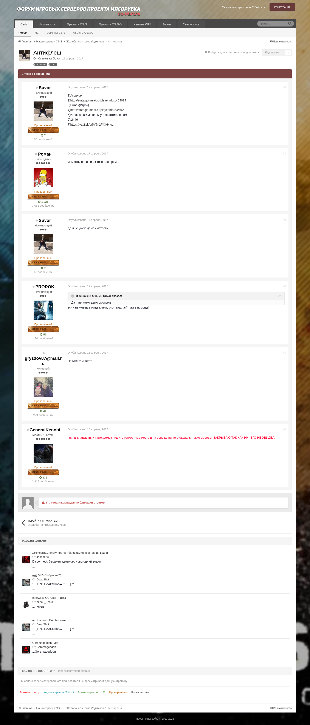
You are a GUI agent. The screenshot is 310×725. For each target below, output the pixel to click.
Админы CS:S (56, 32)
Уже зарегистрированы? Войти (243, 7)
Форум (22, 32)
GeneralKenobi (44, 429)
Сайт (23, 24)
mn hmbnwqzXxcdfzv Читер (49, 620)
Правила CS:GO (110, 24)
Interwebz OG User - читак (49, 597)
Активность (47, 24)
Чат (37, 32)
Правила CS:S (77, 24)
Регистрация (282, 7)
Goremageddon (46, 647)
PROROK (44, 286)
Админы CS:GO (83, 32)
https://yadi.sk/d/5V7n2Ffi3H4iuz (92, 124)
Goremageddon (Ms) (45, 642)
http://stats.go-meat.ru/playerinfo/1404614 (98, 100)
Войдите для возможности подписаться (233, 52)
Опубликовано (88, 87)
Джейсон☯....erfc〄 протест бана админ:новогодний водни (70, 552)
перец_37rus (45, 601)
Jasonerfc (43, 556)
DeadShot (43, 579)
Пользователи (140, 692)
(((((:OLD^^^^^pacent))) (46, 575)
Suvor (57, 58)
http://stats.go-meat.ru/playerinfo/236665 (98, 110)
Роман (45, 154)
